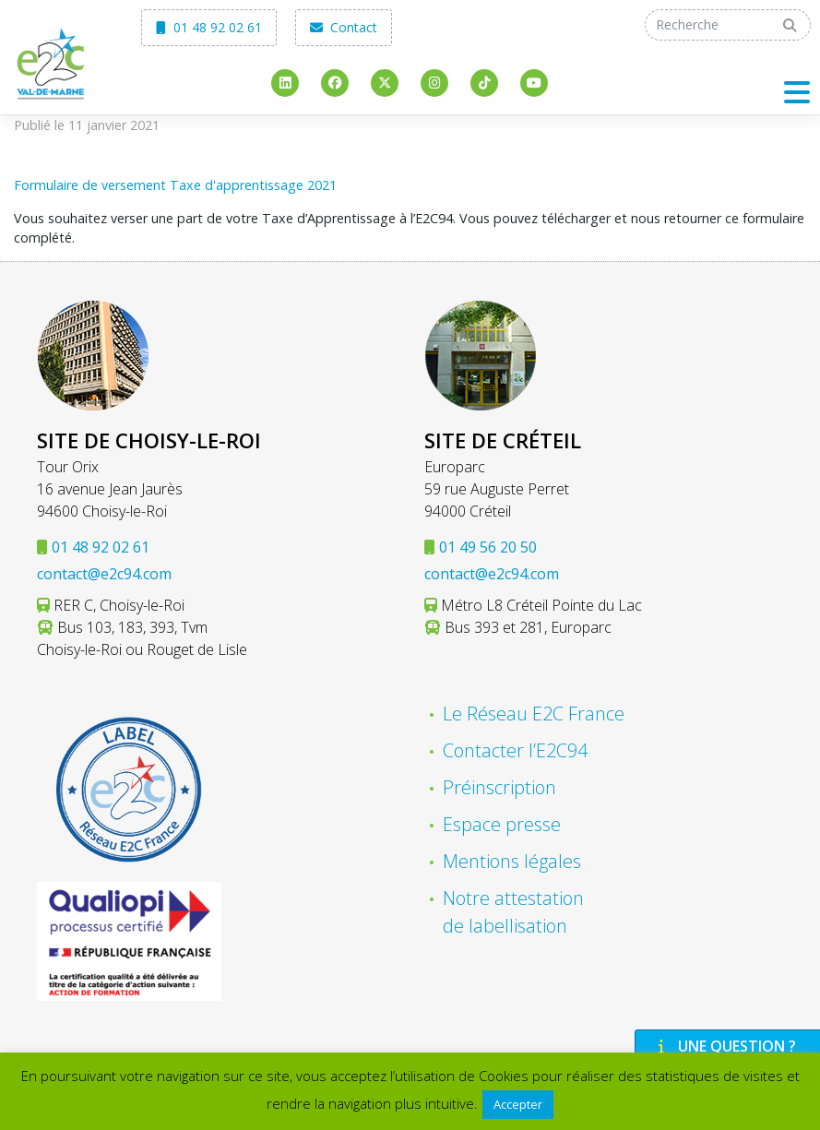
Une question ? (725, 1046)
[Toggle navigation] (797, 92)
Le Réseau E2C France (533, 713)
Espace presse (502, 824)
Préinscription (499, 787)
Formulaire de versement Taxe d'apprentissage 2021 (175, 185)
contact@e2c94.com (104, 574)
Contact (343, 27)
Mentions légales (512, 861)
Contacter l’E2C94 (515, 750)
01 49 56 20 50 (488, 547)
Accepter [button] (517, 1104)
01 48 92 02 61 (209, 27)
